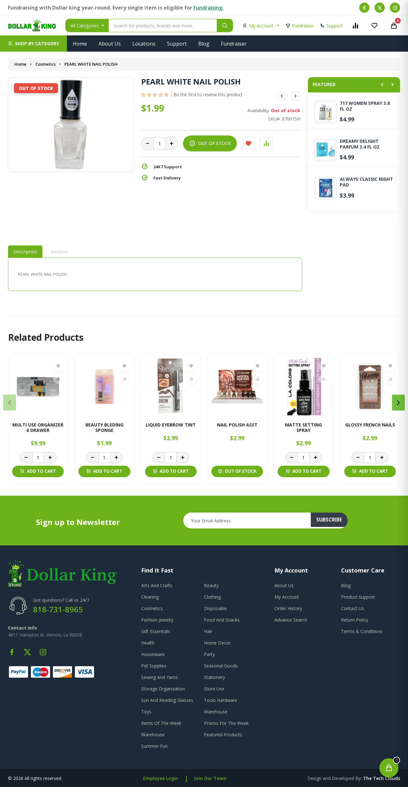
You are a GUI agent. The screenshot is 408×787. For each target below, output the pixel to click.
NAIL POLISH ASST (237, 425)
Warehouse (216, 712)
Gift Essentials (155, 631)
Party (209, 654)
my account (286, 597)
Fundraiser (234, 43)
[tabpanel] (155, 274)
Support (177, 43)
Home (80, 43)
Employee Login (160, 778)
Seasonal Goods (221, 666)
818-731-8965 (58, 609)
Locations (144, 43)
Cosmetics (46, 64)
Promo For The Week (226, 723)
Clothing (212, 597)
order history (288, 608)
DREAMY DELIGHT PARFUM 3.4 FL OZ (360, 144)
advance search (290, 620)
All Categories (85, 26)
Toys (146, 712)
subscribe (331, 520)
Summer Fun (154, 746)
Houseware (153, 654)
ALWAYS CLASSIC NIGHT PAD (366, 182)
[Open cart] (388, 767)
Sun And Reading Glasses (167, 700)
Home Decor (217, 643)
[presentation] (9, 403)
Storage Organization (163, 689)
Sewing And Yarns (159, 677)
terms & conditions (361, 631)
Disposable (215, 608)
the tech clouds (381, 778)
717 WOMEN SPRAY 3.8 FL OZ (365, 106)
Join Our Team (210, 778)
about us (284, 585)
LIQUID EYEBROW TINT (171, 425)
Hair (208, 631)
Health (148, 643)
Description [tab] (25, 252)
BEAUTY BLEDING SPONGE (104, 427)
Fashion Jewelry (157, 620)
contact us (352, 608)
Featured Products (223, 735)
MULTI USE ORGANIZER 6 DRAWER (37, 427)
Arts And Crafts (156, 585)
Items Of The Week (161, 723)
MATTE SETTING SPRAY (303, 427)
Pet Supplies (153, 666)
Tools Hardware (220, 700)
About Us (109, 43)
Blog (203, 43)
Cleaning (150, 597)
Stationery (214, 677)
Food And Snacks (222, 620)
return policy (354, 620)
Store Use (214, 689)
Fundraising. (208, 7)
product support (358, 597)
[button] (33, 43)
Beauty (211, 585)
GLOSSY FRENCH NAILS (370, 425)
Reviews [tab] (59, 252)
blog (346, 585)
